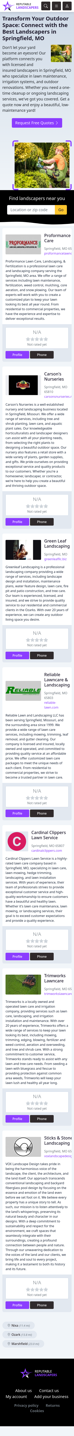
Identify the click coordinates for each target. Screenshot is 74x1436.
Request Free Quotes (37, 122)
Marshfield (23, 1344)
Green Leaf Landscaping (57, 543)
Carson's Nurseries (54, 376)
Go (61, 209)
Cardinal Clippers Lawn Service (48, 834)
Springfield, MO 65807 (47, 846)
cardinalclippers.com (46, 850)
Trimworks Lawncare (55, 978)
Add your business (51, 1396)
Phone (42, 355)
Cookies (37, 1410)
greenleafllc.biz (55, 559)
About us (23, 1390)
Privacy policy (26, 1405)
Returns (53, 1405)
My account (16, 1396)
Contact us (49, 1390)
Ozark (19, 1334)
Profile (17, 355)
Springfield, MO (55, 554)
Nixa (18, 1325)
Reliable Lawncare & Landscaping (57, 680)
